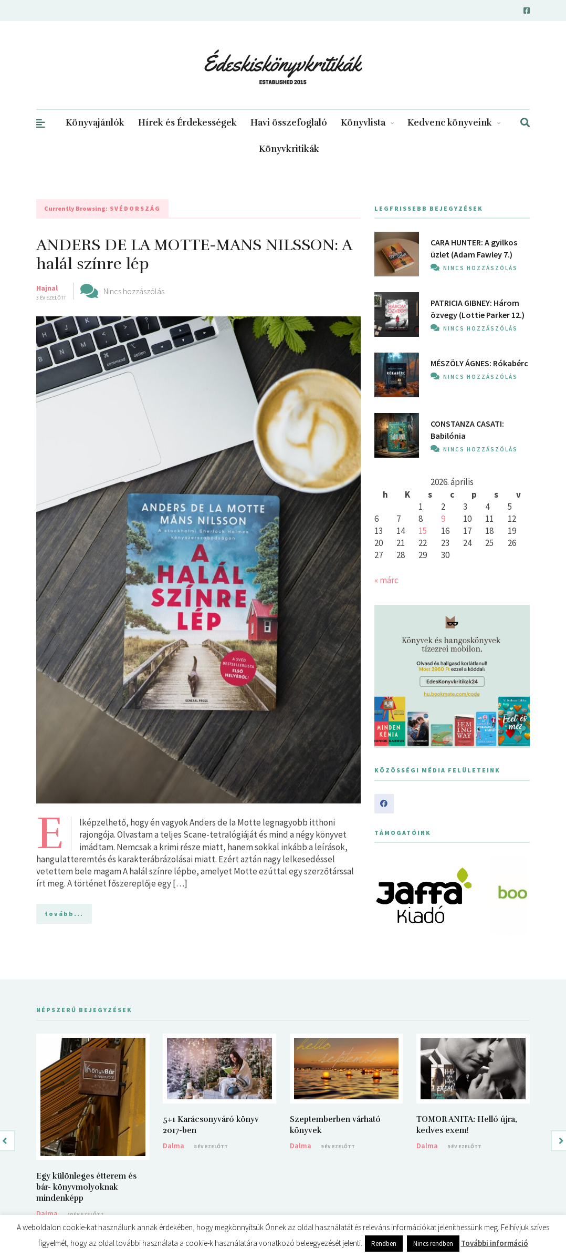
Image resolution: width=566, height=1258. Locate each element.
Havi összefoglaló (288, 122)
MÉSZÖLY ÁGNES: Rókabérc (479, 363)
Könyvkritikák (289, 148)
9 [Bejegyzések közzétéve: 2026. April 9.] (443, 518)
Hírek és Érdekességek (187, 122)
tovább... (64, 913)
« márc (386, 580)
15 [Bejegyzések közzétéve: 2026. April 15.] (422, 531)
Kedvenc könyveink (453, 122)
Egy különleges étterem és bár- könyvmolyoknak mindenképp (86, 1187)
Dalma (47, 1213)
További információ (494, 1243)
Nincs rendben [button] (433, 1243)
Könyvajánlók (95, 122)
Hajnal (47, 288)
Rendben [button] (383, 1243)
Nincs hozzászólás (133, 291)
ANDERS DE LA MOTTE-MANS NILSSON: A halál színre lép (194, 254)
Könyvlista (367, 122)
